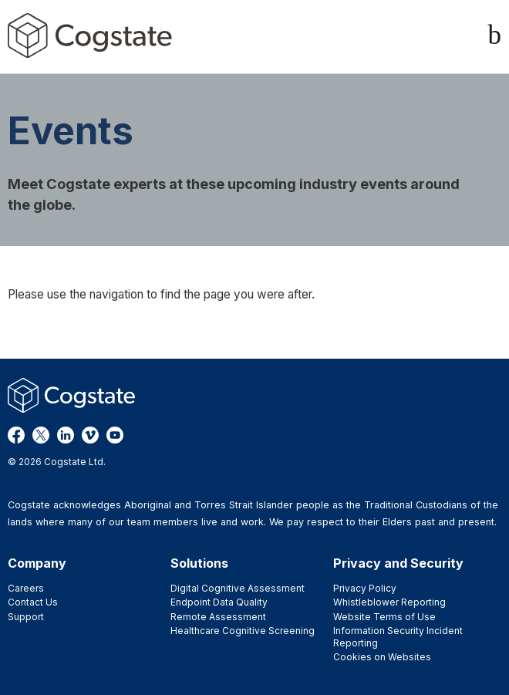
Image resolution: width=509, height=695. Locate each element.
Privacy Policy (364, 588)
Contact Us (33, 602)
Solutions (199, 563)
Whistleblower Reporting (389, 602)
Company (37, 563)
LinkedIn (65, 435)
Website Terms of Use (384, 616)
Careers (26, 588)
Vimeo (90, 435)
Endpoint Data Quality (219, 602)
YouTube (114, 435)
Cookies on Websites (382, 657)
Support (26, 616)
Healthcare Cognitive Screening (242, 630)
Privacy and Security (398, 563)
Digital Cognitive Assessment (237, 588)
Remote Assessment (218, 616)
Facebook (16, 435)
